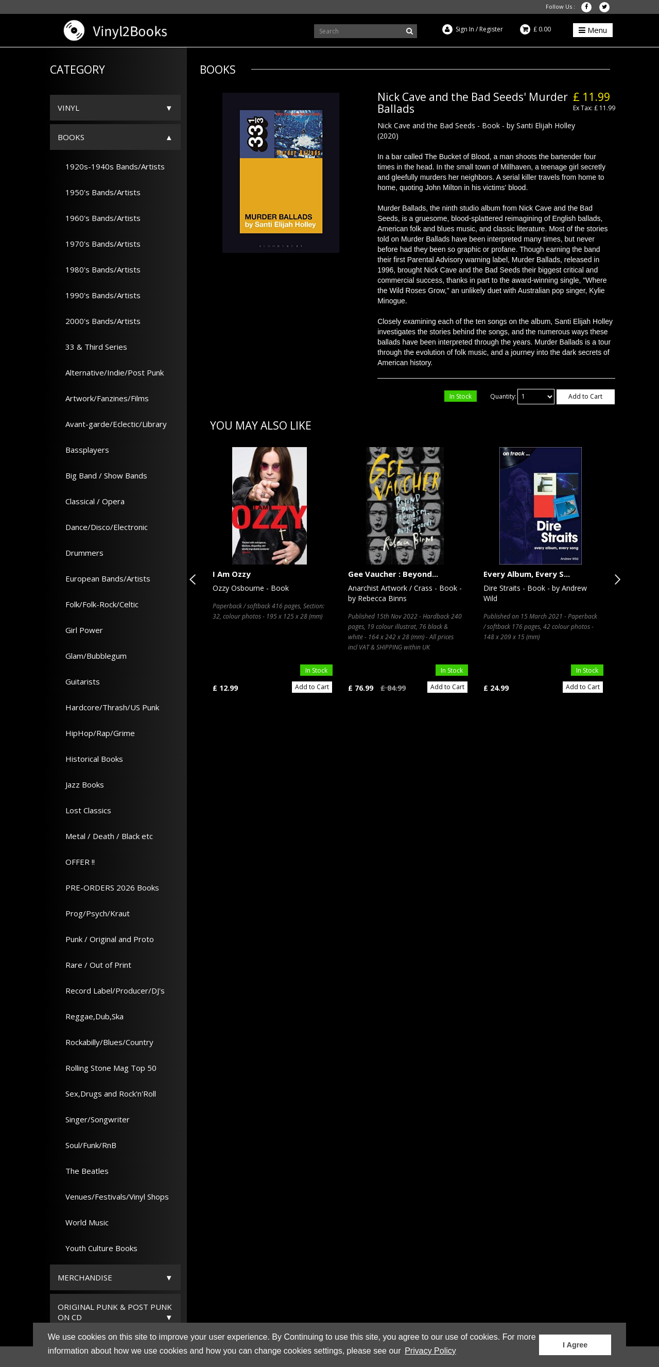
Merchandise (85, 1277)
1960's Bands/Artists (99, 218)
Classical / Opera (91, 501)
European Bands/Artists (104, 578)
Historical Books (90, 759)
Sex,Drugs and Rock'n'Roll (107, 1093)
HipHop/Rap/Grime (96, 733)
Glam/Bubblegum (92, 656)
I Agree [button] (575, 1345)
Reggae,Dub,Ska (91, 1016)
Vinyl (68, 107)
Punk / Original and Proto (106, 939)
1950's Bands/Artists (99, 192)
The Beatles (83, 1171)
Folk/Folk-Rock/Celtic (98, 604)
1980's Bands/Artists (99, 269)
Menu (593, 30)
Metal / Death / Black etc (105, 836)
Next (615, 579)
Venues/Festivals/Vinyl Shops (113, 1196)
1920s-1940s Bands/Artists (111, 166)
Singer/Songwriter (94, 1119)
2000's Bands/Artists (99, 321)
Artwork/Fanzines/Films (103, 398)
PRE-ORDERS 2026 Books (108, 887)
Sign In (465, 29)
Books (71, 137)
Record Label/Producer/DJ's (111, 990)
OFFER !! (76, 862)
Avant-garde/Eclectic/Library (112, 424)
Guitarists (79, 681)
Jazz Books (81, 784)
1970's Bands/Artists (99, 243)
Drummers (80, 553)
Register (491, 29)
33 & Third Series (92, 346)
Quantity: (503, 396)
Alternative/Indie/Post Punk (111, 372)
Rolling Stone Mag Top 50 (107, 1068)
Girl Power (80, 630)
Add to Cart (585, 396)
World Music (83, 1222)
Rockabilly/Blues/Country (105, 1042)
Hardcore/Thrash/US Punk (108, 707)
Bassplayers (83, 450)
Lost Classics (84, 810)
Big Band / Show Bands (102, 475)
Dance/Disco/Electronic (103, 527)
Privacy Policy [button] (430, 1350)
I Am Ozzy (232, 574)
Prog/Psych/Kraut (94, 913)
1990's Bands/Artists (99, 295)
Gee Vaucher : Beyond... (393, 574)
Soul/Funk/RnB (87, 1145)
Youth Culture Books (97, 1248)
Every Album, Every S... (526, 574)
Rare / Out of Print (94, 965)
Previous (194, 579)
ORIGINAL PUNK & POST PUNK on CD (115, 1312)
